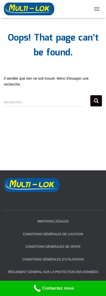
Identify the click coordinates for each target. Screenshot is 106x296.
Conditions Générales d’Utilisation (53, 259)
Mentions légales (52, 221)
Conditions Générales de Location (53, 234)
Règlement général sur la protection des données (53, 272)
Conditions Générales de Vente (52, 246)
